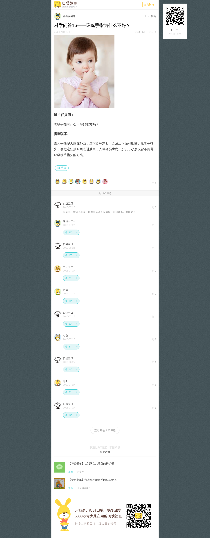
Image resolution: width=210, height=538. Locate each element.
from (147, 16)
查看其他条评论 (105, 430)
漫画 (70, 471)
